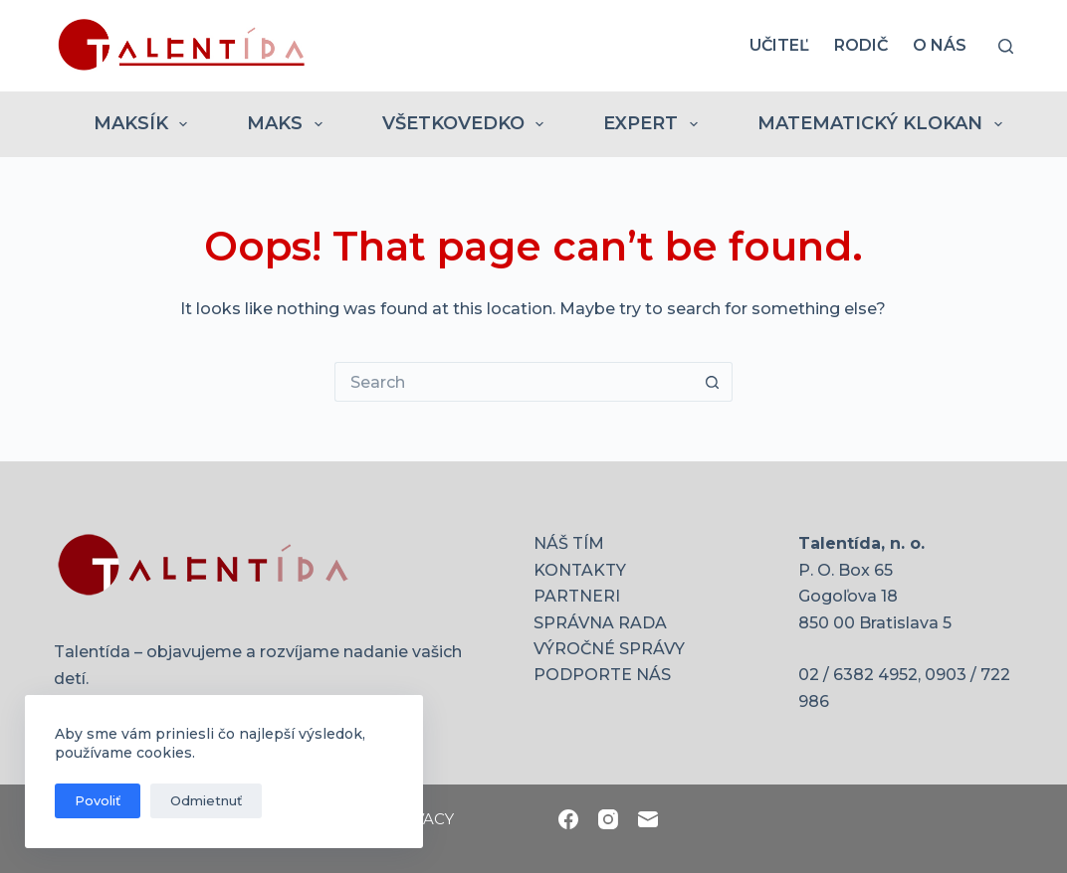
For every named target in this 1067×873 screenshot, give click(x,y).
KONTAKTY (580, 570)
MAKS (288, 124)
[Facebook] (568, 819)
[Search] (1005, 46)
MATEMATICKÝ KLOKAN (883, 124)
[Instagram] (608, 819)
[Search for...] (513, 382)
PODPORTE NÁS (602, 674)
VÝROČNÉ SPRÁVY (609, 648)
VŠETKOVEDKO (467, 124)
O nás (939, 45)
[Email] (648, 819)
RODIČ (861, 45)
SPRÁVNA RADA (600, 622)
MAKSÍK (145, 124)
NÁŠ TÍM (569, 543)
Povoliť (97, 800)
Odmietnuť (206, 800)
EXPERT (654, 124)
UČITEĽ (779, 45)
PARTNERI (577, 596)
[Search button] (713, 382)
